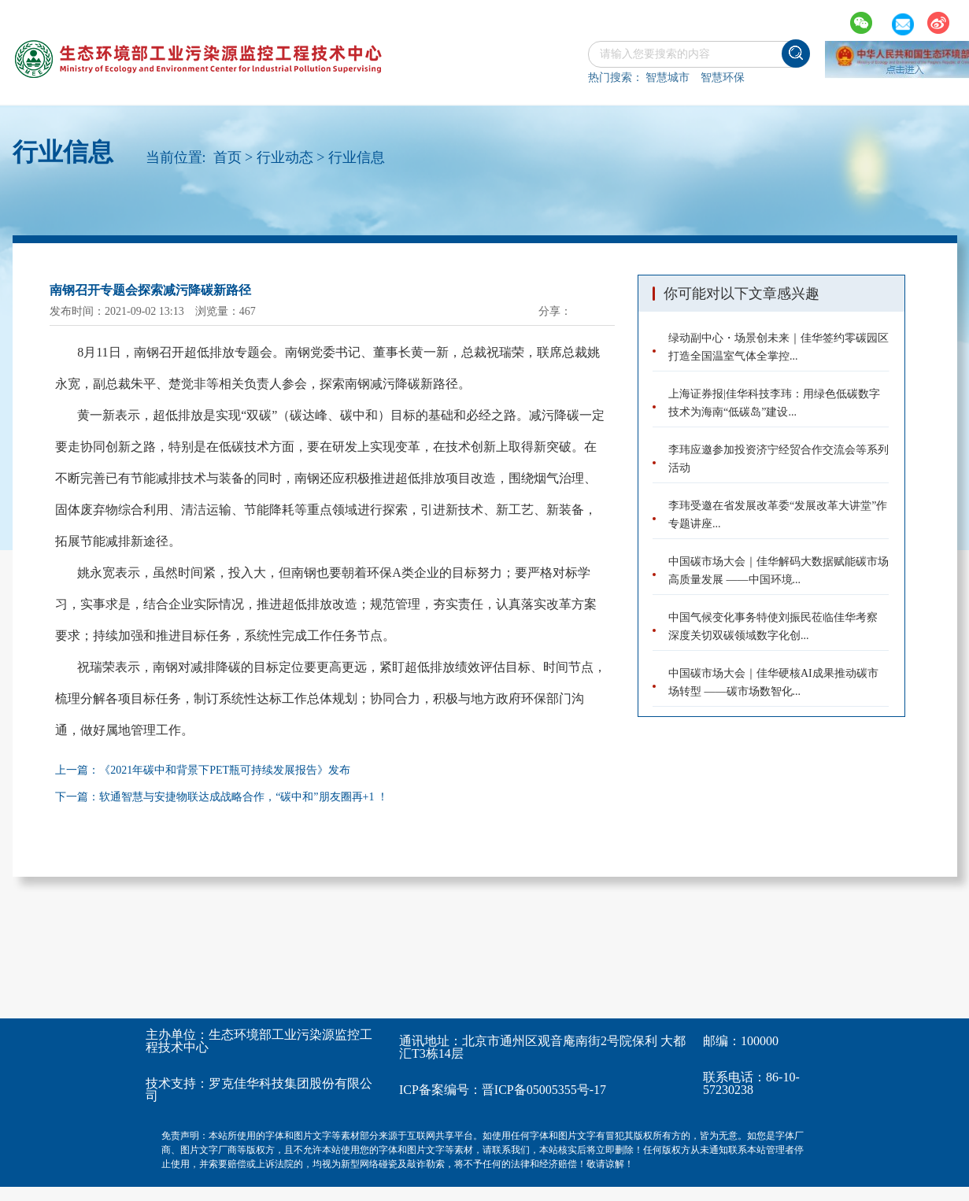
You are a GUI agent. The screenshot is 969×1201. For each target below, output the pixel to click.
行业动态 (285, 157)
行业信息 (356, 157)
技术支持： (177, 1083)
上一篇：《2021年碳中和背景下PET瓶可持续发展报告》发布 (202, 770)
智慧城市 (667, 77)
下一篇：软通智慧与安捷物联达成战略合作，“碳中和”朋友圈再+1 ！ (221, 797)
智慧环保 (723, 77)
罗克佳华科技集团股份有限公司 (259, 1090)
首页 (227, 157)
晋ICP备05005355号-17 (544, 1089)
